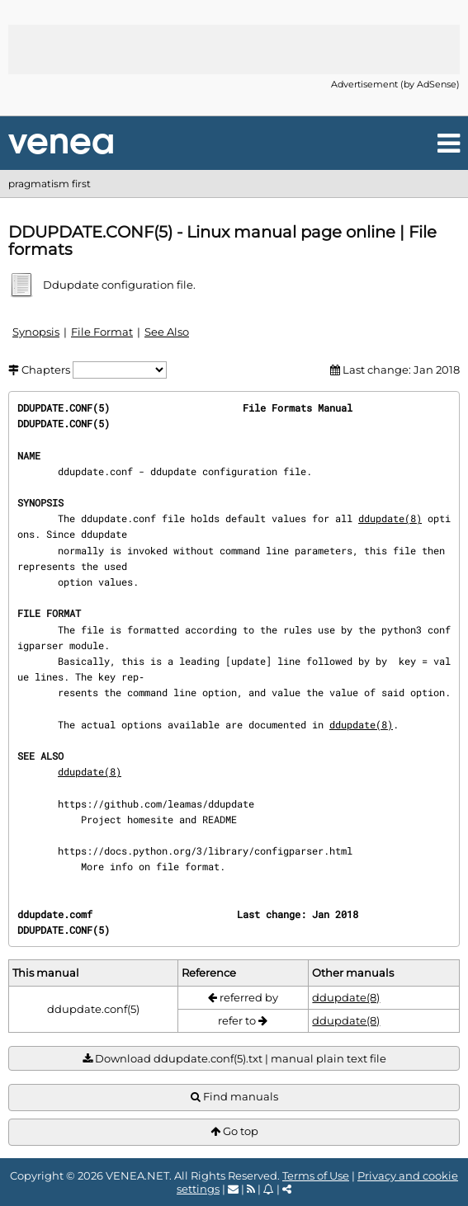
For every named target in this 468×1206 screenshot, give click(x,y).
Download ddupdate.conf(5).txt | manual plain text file (234, 1058)
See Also (166, 331)
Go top (234, 1131)
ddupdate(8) (390, 518)
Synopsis (35, 331)
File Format (102, 331)
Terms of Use (315, 1175)
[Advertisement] (234, 49)
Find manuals (234, 1096)
